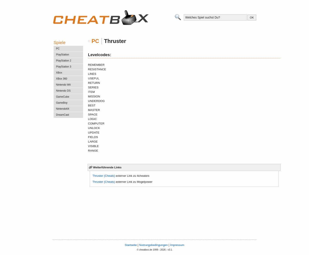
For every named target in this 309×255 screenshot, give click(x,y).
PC (95, 41)
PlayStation (62, 54)
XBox (59, 72)
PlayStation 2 (63, 60)
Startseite (131, 245)
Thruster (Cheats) (103, 175)
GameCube (62, 96)
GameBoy (61, 102)
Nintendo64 (62, 108)
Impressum (177, 245)
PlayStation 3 (63, 66)
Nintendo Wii (63, 84)
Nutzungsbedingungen (153, 245)
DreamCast (62, 114)
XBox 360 (61, 78)
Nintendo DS (63, 90)
